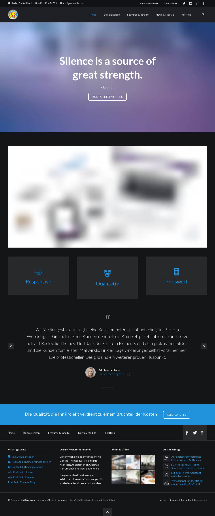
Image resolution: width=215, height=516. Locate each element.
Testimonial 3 (109, 387)
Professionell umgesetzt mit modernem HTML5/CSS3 (187, 482)
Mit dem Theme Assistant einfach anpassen (186, 474)
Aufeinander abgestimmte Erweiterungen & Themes (186, 458)
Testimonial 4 (112, 387)
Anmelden (169, 3)
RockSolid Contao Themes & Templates (92, 500)
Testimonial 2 (106, 387)
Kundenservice (148, 3)
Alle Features (176, 414)
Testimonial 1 (102, 387)
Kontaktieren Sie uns (107, 96)
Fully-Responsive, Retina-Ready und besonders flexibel (188, 466)
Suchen (203, 14)
